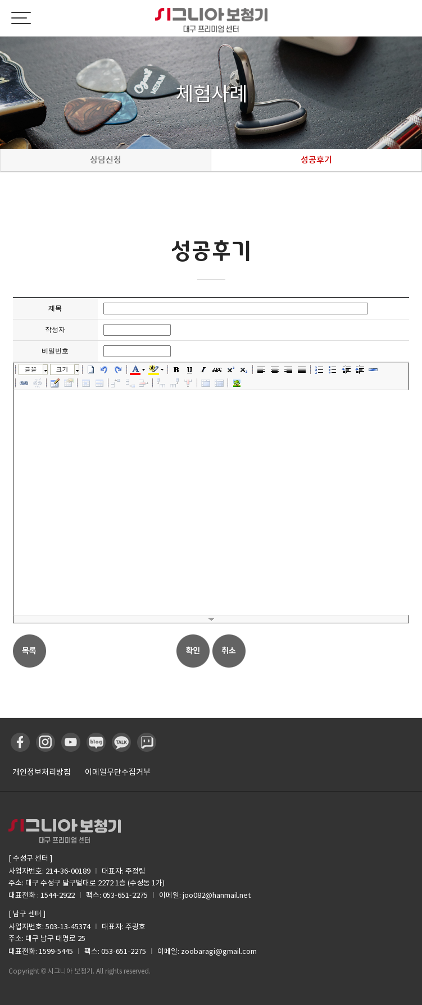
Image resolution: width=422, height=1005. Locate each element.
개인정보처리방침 (41, 772)
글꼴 (31, 369)
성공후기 (316, 159)
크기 (62, 369)
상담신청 (105, 159)
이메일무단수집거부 (118, 772)
